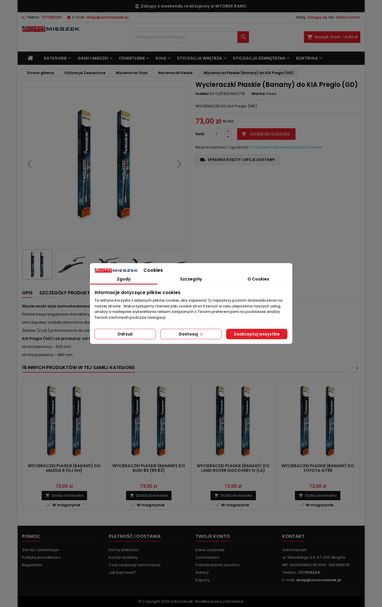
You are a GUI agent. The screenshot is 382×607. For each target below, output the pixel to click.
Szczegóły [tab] (191, 279)
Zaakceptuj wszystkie (257, 334)
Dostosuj (191, 334)
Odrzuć (125, 334)
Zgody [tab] (123, 279)
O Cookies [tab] (258, 279)
